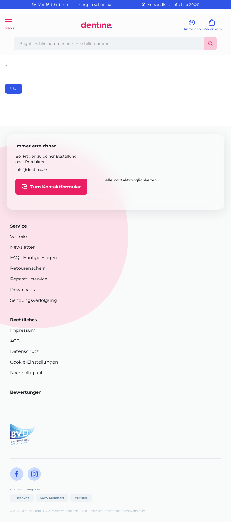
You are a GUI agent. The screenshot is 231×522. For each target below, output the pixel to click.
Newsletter (22, 247)
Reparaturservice (28, 279)
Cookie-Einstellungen (34, 362)
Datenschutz (24, 351)
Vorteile (18, 236)
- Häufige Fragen (38, 257)
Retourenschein (28, 268)
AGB (15, 341)
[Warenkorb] (215, 27)
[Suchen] (210, 43)
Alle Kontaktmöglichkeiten (131, 180)
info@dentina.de (31, 169)
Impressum (23, 330)
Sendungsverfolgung (33, 300)
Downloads (22, 289)
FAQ (14, 257)
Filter (13, 88)
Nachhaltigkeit (26, 372)
